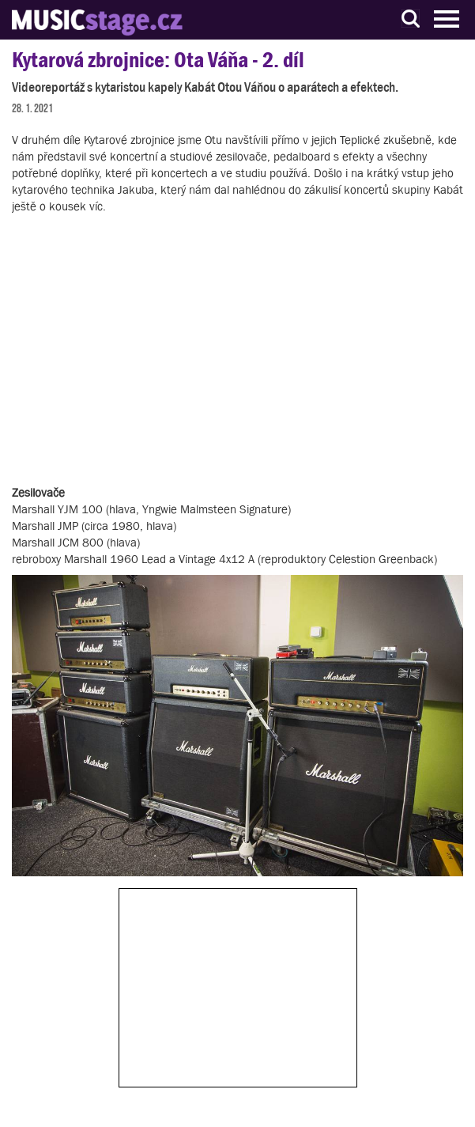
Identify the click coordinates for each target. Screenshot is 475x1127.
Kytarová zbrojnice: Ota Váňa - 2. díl (158, 59)
